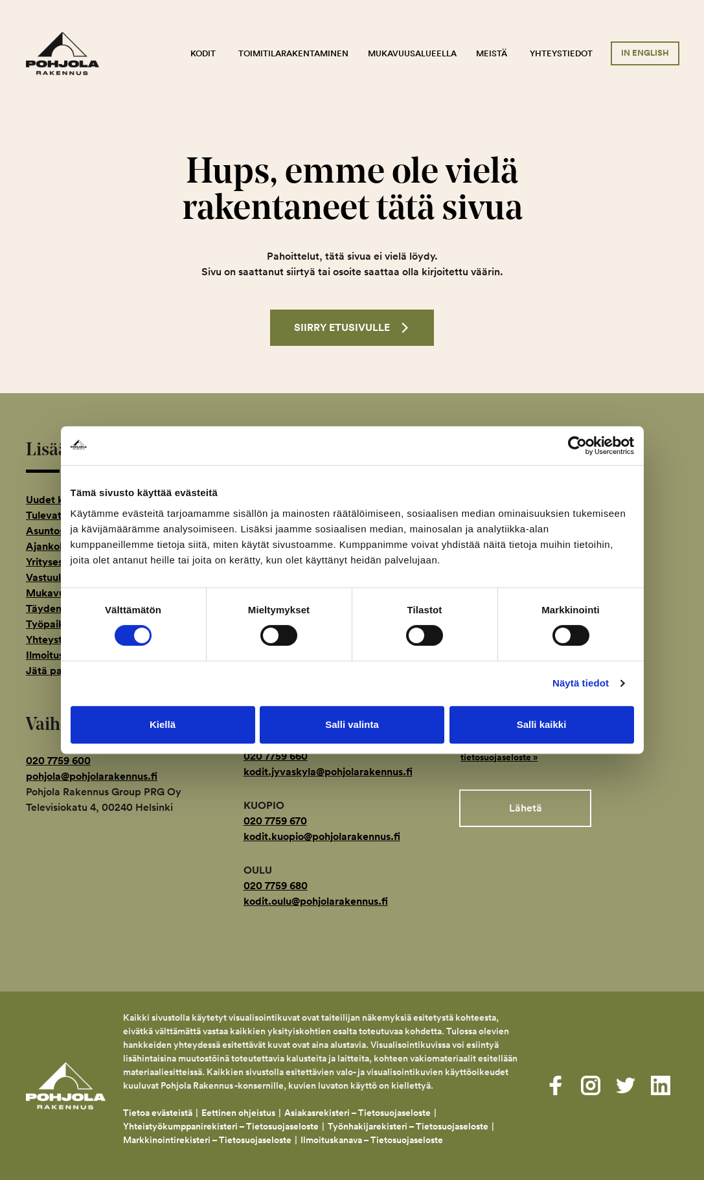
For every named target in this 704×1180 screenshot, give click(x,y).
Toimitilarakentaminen (293, 53)
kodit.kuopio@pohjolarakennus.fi (322, 836)
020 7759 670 (275, 821)
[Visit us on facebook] (555, 1085)
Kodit (203, 53)
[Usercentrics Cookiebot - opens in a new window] (577, 445)
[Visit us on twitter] (625, 1085)
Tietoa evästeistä (157, 1112)
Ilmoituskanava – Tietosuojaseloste (373, 1139)
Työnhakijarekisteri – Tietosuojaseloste (408, 1126)
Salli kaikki (542, 724)
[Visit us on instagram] (590, 1085)
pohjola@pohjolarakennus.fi (91, 776)
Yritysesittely (56, 562)
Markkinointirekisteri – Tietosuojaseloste (207, 1139)
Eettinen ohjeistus (238, 1112)
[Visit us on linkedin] (660, 1085)
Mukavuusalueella (412, 53)
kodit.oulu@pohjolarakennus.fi (316, 901)
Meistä (491, 53)
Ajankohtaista (59, 546)
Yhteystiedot (561, 53)
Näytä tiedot (580, 682)
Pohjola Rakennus (71, 53)
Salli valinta (352, 724)
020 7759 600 (58, 760)
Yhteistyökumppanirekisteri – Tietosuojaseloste (221, 1126)
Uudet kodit (54, 499)
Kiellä (163, 724)
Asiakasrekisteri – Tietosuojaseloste (357, 1112)
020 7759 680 (276, 885)
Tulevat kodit (57, 515)
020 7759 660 (276, 756)
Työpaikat (50, 624)
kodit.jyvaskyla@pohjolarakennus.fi (328, 771)
